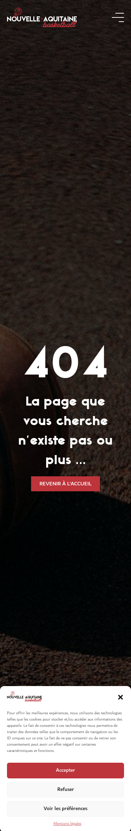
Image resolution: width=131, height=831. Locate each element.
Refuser (65, 794)
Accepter (65, 774)
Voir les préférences (65, 813)
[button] (120, 701)
